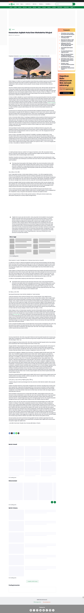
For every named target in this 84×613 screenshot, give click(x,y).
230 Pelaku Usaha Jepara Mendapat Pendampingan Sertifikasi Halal (67, 60)
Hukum (19, 7)
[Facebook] (9, 433)
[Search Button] (74, 4)
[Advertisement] (42, 18)
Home (17, 4)
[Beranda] (10, 29)
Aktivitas (41, 4)
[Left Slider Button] (52, 502)
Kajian (39, 7)
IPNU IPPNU (59, 7)
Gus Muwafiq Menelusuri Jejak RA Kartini (67, 51)
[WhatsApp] (16, 433)
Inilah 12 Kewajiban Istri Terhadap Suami (66, 37)
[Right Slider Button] (74, 7)
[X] (12, 433)
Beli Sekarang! (66, 93)
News (22, 4)
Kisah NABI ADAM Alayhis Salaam (67, 48)
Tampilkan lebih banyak (32, 581)
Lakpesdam (66, 7)
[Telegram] (14, 433)
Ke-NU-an (28, 4)
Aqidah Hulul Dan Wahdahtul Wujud (27, 56)
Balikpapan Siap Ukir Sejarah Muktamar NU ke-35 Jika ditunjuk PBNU (67, 44)
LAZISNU (54, 7)
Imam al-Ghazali (51, 102)
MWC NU (35, 4)
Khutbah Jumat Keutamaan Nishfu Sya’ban (67, 64)
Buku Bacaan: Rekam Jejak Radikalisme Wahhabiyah (67, 40)
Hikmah (34, 7)
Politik (15, 7)
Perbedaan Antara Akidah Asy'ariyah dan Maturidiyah (67, 34)
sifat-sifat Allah (16, 314)
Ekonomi (25, 7)
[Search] (64, 4)
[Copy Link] (18, 433)
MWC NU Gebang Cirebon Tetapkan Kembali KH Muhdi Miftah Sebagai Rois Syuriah (67, 55)
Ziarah (29, 7)
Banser (49, 7)
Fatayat (44, 7)
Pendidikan (48, 4)
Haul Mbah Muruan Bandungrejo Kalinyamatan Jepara (67, 68)
